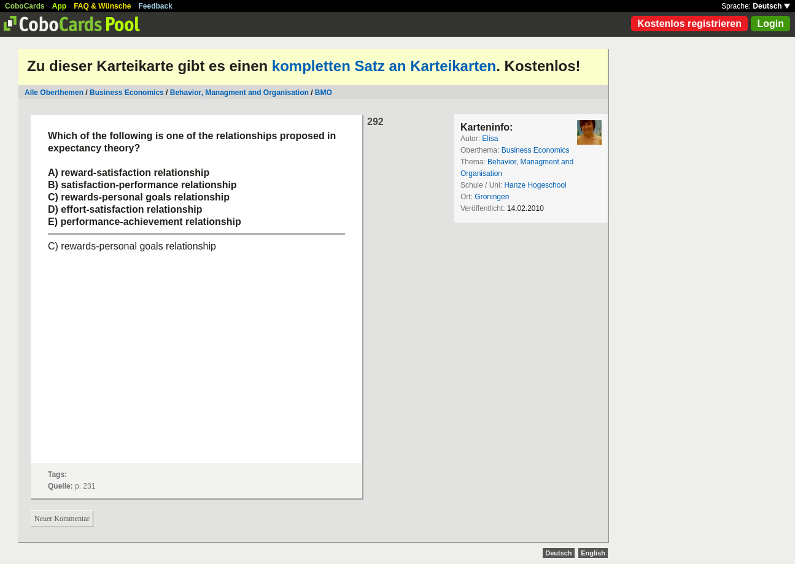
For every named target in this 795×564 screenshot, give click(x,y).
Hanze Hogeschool (535, 185)
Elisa (490, 138)
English (593, 553)
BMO (323, 92)
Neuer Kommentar (62, 518)
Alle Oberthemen (54, 92)
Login (770, 23)
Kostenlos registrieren (689, 23)
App (59, 6)
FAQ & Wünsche (102, 6)
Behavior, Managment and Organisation (239, 92)
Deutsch (771, 6)
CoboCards (25, 6)
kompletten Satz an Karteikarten (384, 66)
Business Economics (127, 92)
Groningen (492, 196)
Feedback (156, 6)
